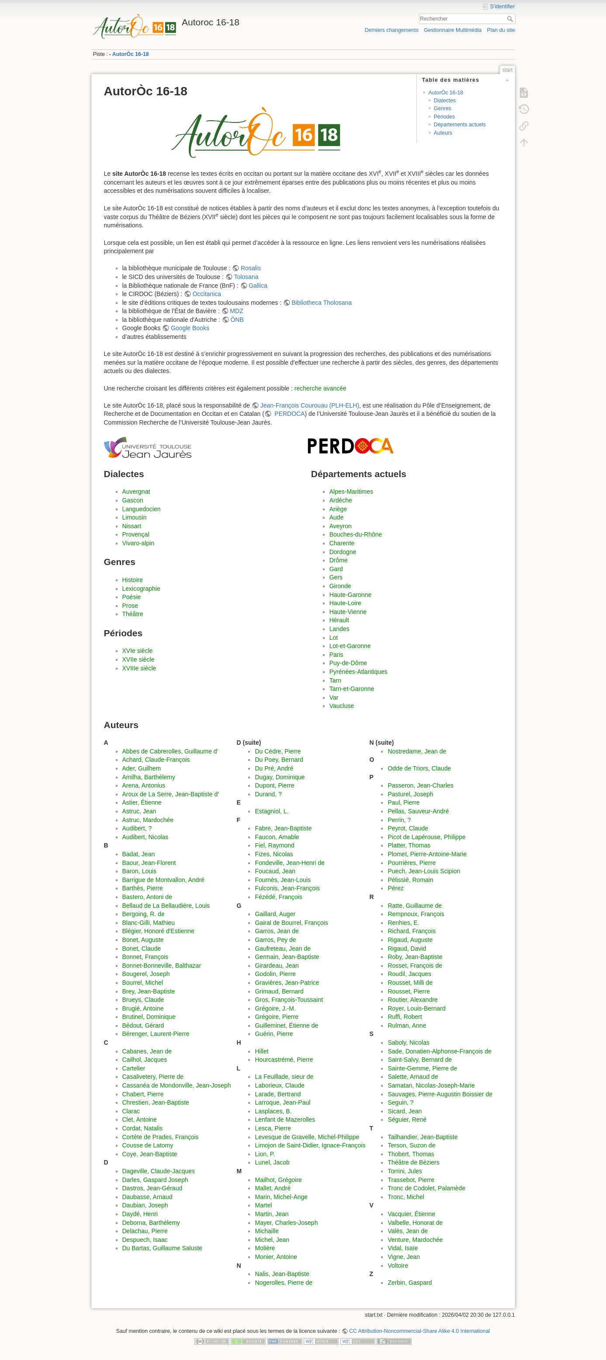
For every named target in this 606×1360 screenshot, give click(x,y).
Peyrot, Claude (408, 828)
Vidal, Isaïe (403, 1248)
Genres (442, 108)
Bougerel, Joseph (146, 973)
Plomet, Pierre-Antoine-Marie (427, 854)
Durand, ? (268, 794)
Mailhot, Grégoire (278, 1179)
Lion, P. (265, 1154)
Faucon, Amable (277, 836)
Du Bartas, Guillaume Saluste (162, 1248)
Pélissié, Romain (410, 879)
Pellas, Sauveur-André (418, 811)
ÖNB (236, 319)
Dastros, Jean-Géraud (152, 1188)
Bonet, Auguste (143, 939)
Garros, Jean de (276, 931)
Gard (336, 568)
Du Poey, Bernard (279, 759)
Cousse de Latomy (147, 1145)
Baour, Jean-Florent (149, 862)
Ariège (338, 509)
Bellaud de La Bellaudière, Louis (166, 905)
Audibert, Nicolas (145, 836)
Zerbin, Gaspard (410, 1282)
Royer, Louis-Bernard (416, 1008)
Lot (333, 637)
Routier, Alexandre (412, 999)
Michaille (266, 1230)
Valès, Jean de (408, 1230)
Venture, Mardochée (415, 1239)
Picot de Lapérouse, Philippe (426, 836)
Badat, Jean (138, 854)
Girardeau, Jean (276, 965)
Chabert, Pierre (143, 1094)
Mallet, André (273, 1188)
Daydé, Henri (140, 1213)
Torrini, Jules (405, 1171)
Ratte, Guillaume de (415, 905)
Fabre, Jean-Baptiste (283, 828)
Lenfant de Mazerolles (285, 1119)
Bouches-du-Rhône (355, 534)
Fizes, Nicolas (274, 854)
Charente (342, 543)
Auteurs (443, 133)
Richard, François (412, 931)
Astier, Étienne (142, 802)
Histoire (132, 579)
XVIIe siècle (138, 659)
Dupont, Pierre (274, 785)
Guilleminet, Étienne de (286, 1025)
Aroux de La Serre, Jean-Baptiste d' (170, 794)
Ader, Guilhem (141, 768)
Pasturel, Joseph (410, 794)
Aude (336, 517)
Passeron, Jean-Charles (420, 785)
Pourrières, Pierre (412, 862)
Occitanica (207, 293)
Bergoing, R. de (143, 913)
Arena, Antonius (144, 785)
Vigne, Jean (404, 1256)
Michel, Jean (272, 1239)
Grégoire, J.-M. (275, 1008)
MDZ (236, 310)
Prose (130, 605)
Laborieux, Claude (280, 1085)
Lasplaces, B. (273, 1111)
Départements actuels (460, 125)
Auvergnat (136, 491)
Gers (336, 577)
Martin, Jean (271, 1213)
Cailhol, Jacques (144, 1059)
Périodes (444, 117)
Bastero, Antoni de (147, 896)
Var (334, 697)
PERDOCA (289, 413)
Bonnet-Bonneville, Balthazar (161, 965)
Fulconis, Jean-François (287, 888)
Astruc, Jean (139, 811)
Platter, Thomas (409, 845)
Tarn (335, 680)
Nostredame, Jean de (417, 751)
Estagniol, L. (271, 811)
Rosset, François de (415, 965)
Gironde (340, 585)
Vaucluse (341, 705)
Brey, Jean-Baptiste (148, 991)
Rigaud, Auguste (410, 939)
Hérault (339, 620)
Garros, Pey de (275, 939)
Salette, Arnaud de (413, 1076)
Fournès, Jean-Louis (283, 879)
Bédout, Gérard (143, 1025)
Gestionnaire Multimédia (452, 30)
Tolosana (246, 276)
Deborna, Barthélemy (151, 1222)
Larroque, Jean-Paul (282, 1102)
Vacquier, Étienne (411, 1213)
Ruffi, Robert (405, 1016)
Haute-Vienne (348, 611)
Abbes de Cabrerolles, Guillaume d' (170, 751)
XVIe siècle (137, 650)
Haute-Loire (345, 603)
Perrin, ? (399, 819)
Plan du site (501, 30)
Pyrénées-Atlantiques (358, 671)
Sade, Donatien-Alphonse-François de (439, 1051)
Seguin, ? (400, 1102)
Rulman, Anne (407, 1025)
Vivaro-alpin (138, 543)
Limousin (134, 517)
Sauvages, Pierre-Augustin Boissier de (440, 1094)
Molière (265, 1248)
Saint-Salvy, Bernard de (420, 1059)
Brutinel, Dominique (149, 1016)
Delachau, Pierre (145, 1230)
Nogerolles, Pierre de (283, 1282)
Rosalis (251, 268)
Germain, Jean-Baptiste (287, 956)
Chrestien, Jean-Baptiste (155, 1102)
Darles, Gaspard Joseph (155, 1179)
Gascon (132, 500)
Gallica (258, 285)
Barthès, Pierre (142, 888)
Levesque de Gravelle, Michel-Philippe (307, 1136)
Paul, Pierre (403, 802)
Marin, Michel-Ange (281, 1196)
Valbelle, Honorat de (415, 1222)
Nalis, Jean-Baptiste (282, 1273)
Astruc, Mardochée (148, 819)
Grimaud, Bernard (279, 991)
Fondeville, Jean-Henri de (290, 862)
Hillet (261, 1051)
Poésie (131, 596)
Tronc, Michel (406, 1196)
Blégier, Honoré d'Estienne (158, 931)
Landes (339, 628)
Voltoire (398, 1265)
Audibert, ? (137, 828)
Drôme (338, 560)
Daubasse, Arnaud (147, 1196)
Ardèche (340, 500)
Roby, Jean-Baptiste (415, 956)
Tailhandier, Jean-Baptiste (422, 1136)
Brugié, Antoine (143, 1008)
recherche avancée (320, 388)
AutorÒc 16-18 (130, 54)
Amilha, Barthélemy (148, 777)
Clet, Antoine (139, 1119)
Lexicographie (141, 588)
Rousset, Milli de (410, 982)
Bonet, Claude (141, 948)
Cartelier (133, 1068)
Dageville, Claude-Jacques (158, 1171)
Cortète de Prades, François (160, 1136)
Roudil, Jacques (409, 973)
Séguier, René (407, 1119)
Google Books (190, 327)
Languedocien (141, 509)
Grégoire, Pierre (276, 1016)
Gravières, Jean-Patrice (287, 982)
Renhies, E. (403, 922)
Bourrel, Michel (142, 982)
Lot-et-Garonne (350, 645)
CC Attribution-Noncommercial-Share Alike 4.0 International (419, 1331)
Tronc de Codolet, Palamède (426, 1188)
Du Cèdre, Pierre (278, 751)
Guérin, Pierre (274, 1033)
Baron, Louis (139, 871)
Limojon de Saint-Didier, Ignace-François (310, 1145)
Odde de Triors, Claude (419, 768)
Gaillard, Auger (275, 913)
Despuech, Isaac (145, 1239)
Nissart (132, 526)
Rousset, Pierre (408, 991)
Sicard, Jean (405, 1111)
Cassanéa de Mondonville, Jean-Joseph (176, 1085)
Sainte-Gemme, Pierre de (422, 1068)
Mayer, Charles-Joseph (286, 1222)
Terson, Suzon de (411, 1145)
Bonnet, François (145, 956)
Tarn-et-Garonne (351, 688)
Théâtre (132, 613)
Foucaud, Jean (275, 871)
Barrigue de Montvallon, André (163, 879)
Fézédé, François (278, 896)
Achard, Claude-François (156, 759)
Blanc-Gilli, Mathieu (148, 922)
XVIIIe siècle (139, 668)
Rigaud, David (407, 948)
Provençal (135, 534)
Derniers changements (392, 30)
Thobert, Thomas (411, 1154)
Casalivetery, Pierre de (153, 1076)
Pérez (396, 888)
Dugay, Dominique (280, 777)
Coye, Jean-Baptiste (149, 1154)
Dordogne (343, 551)
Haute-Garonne (350, 594)
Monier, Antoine (276, 1256)
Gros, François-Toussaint (289, 999)
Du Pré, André (274, 768)
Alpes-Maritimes (351, 491)
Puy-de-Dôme (348, 662)
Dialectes (445, 101)
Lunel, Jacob (272, 1162)
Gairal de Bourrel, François (291, 922)
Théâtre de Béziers (413, 1162)
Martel (263, 1205)
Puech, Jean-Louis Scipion (424, 871)
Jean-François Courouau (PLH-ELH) (309, 405)
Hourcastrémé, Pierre (284, 1059)
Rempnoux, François (416, 913)
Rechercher (511, 19)
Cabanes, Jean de (147, 1051)
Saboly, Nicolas (408, 1042)
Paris (336, 654)
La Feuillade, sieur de (284, 1076)
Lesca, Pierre (273, 1128)
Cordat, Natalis (142, 1128)
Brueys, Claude (143, 999)
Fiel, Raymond (274, 845)
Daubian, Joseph (145, 1205)
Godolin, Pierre (275, 973)
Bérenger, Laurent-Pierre (156, 1033)
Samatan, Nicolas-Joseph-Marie (431, 1085)
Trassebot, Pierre (411, 1179)
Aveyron (340, 526)
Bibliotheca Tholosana (322, 302)
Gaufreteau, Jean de (283, 948)
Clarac (131, 1111)
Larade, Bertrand (278, 1094)
